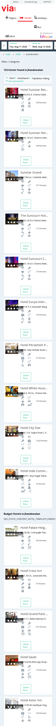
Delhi (18, 54)
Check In (13, 43)
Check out (36, 43)
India (8, 54)
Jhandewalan (32, 54)
